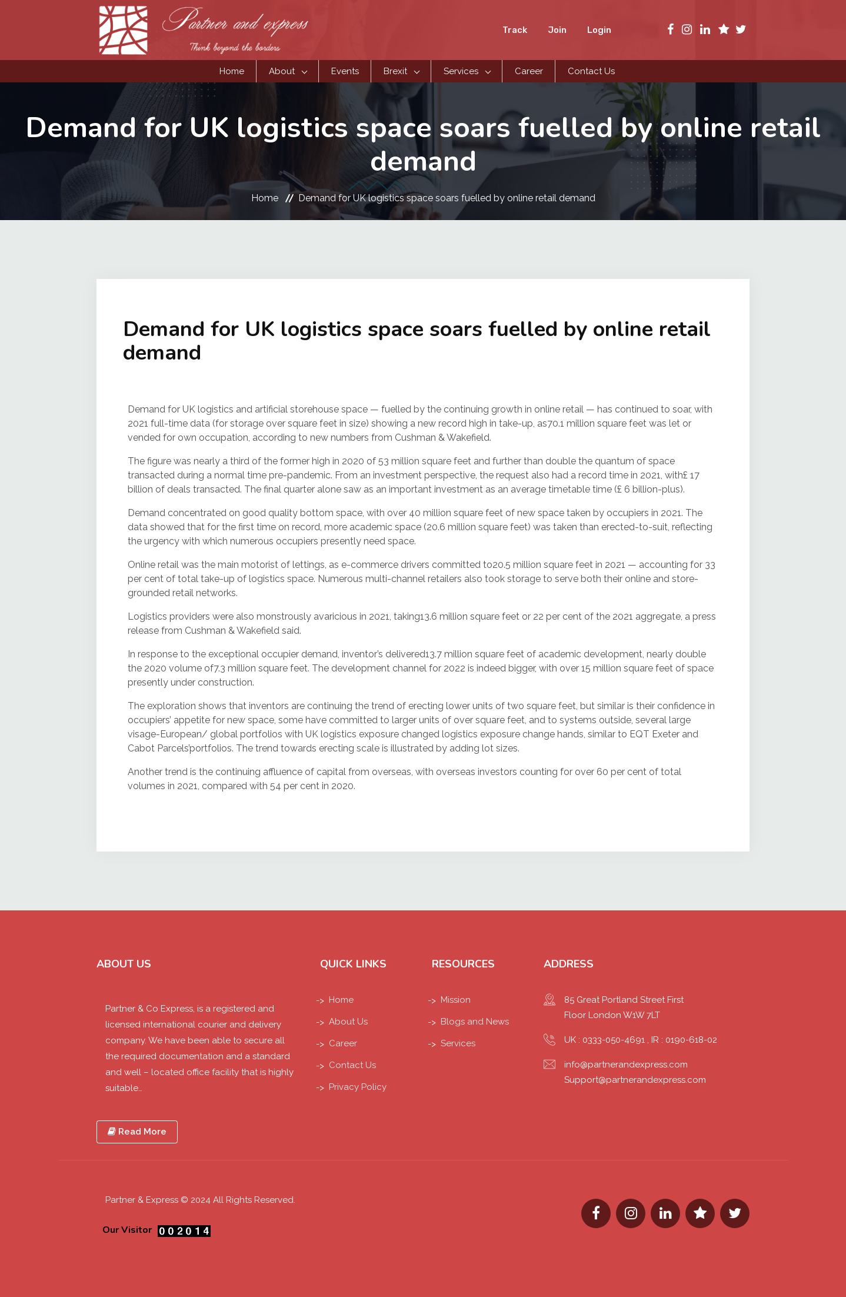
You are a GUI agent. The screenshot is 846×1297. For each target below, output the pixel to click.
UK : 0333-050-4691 (604, 1040)
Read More (137, 1131)
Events (345, 71)
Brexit (395, 71)
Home (231, 71)
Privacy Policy (358, 1087)
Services (461, 71)
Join (557, 30)
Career (529, 71)
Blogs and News (475, 1021)
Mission (456, 1000)
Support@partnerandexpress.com (635, 1080)
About (282, 71)
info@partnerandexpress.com (626, 1064)
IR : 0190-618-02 (684, 1040)
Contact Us (591, 71)
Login (599, 30)
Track (514, 30)
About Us (348, 1021)
